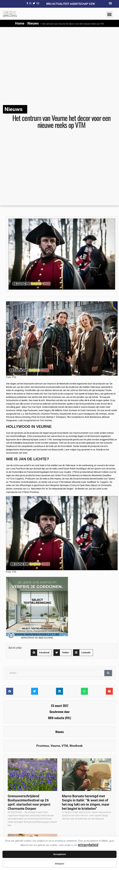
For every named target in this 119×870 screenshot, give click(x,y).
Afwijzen (59, 863)
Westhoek (76, 746)
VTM (65, 746)
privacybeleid (88, 845)
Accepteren (59, 854)
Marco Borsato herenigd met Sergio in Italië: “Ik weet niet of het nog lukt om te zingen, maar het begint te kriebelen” (85, 802)
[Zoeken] (108, 673)
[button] (110, 3)
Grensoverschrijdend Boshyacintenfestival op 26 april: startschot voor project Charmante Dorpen (29, 802)
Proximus (42, 746)
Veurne (55, 746)
